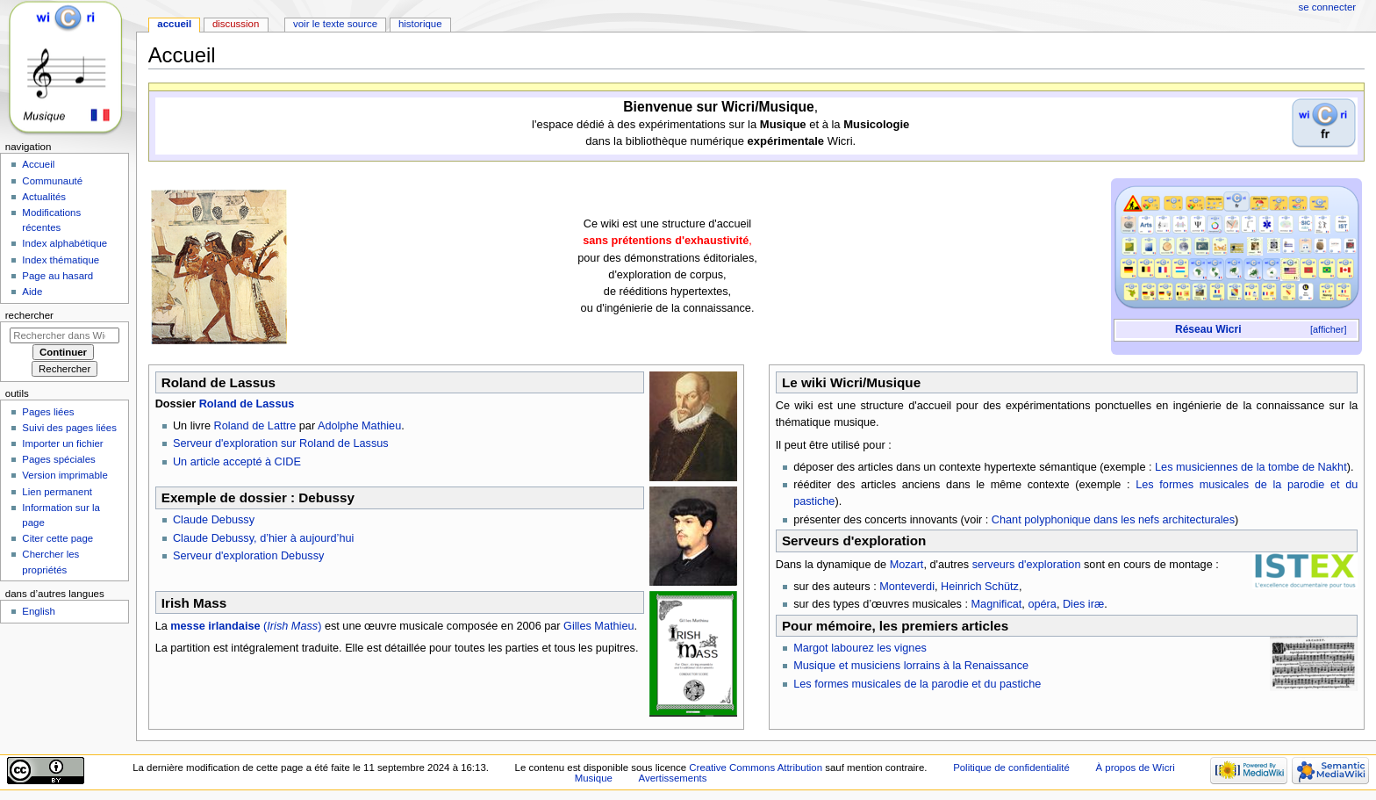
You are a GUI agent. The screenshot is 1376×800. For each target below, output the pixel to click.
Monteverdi (907, 586)
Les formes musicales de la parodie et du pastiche (917, 684)
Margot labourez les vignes (860, 648)
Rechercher (29, 315)
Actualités (44, 196)
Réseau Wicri (1208, 329)
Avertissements (673, 778)
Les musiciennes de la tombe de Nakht (1251, 467)
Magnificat (996, 604)
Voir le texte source (335, 23)
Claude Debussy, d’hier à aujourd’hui (263, 538)
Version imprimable (64, 475)
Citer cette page (57, 538)
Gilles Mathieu (598, 626)
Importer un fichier (62, 443)
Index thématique (60, 260)
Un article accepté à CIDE (237, 462)
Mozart (907, 565)
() (245, 626)
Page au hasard (57, 275)
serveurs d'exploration (1026, 565)
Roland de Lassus (247, 404)
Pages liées (48, 412)
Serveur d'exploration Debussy (248, 556)
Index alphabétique (64, 243)
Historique (420, 23)
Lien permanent (57, 491)
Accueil (174, 23)
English (38, 611)
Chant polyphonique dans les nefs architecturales (1113, 520)
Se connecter (1328, 7)
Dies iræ (1083, 604)
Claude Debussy (213, 520)
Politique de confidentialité (1011, 767)
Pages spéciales (58, 459)
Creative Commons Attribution (755, 767)
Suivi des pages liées (69, 427)
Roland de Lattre (254, 426)
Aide (32, 291)
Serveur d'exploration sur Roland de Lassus (281, 443)
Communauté (52, 181)
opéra (1042, 604)
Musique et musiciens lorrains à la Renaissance (910, 665)
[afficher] (1328, 329)
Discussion (235, 23)
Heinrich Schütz (980, 586)
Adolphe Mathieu (359, 426)
